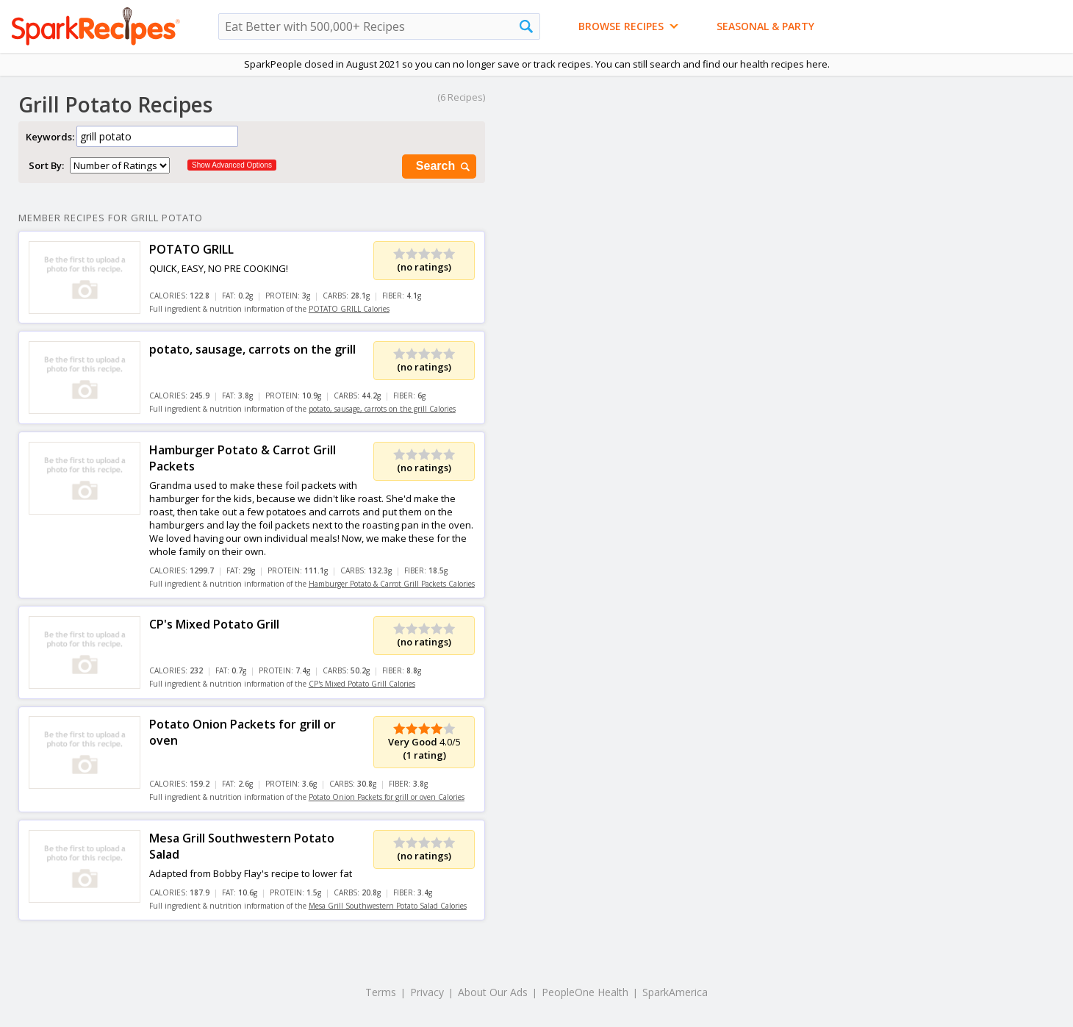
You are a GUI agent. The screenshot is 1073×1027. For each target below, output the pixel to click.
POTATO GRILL (191, 249)
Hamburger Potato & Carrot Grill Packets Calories (392, 584)
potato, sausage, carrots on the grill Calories (382, 409)
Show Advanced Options (232, 165)
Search (444, 166)
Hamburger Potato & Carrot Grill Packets (242, 458)
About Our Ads (493, 992)
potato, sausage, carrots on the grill (252, 349)
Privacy (427, 992)
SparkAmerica (675, 992)
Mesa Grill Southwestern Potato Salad (241, 846)
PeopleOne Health (585, 992)
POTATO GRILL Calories (349, 309)
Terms (380, 992)
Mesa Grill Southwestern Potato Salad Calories (388, 906)
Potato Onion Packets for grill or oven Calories (386, 797)
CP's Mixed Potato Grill (214, 624)
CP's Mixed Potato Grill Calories (362, 684)
